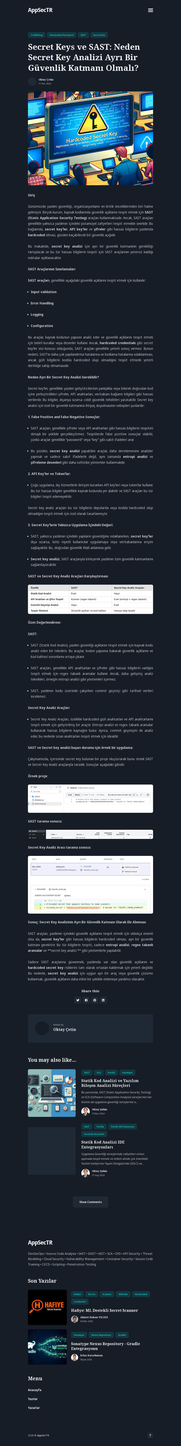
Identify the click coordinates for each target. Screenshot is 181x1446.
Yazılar (33, 1399)
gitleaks (123, 1294)
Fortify (111, 1072)
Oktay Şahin (99, 1109)
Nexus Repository (101, 1335)
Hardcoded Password (62, 35)
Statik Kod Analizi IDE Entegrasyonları (103, 1144)
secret (91, 1294)
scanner (107, 1294)
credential (80, 1301)
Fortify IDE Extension (122, 1126)
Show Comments (90, 1202)
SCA (99, 1072)
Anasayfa (34, 1390)
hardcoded (141, 1294)
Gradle (122, 1335)
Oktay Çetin (46, 79)
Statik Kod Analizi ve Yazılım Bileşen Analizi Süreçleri (110, 1083)
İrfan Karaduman (91, 1355)
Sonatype (127, 1072)
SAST (83, 35)
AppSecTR (40, 10)
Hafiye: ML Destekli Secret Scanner (104, 1310)
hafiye (77, 1294)
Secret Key (99, 35)
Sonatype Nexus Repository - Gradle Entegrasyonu (105, 1346)
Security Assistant (94, 1134)
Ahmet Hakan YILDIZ (94, 1317)
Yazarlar (34, 1408)
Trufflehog (37, 35)
